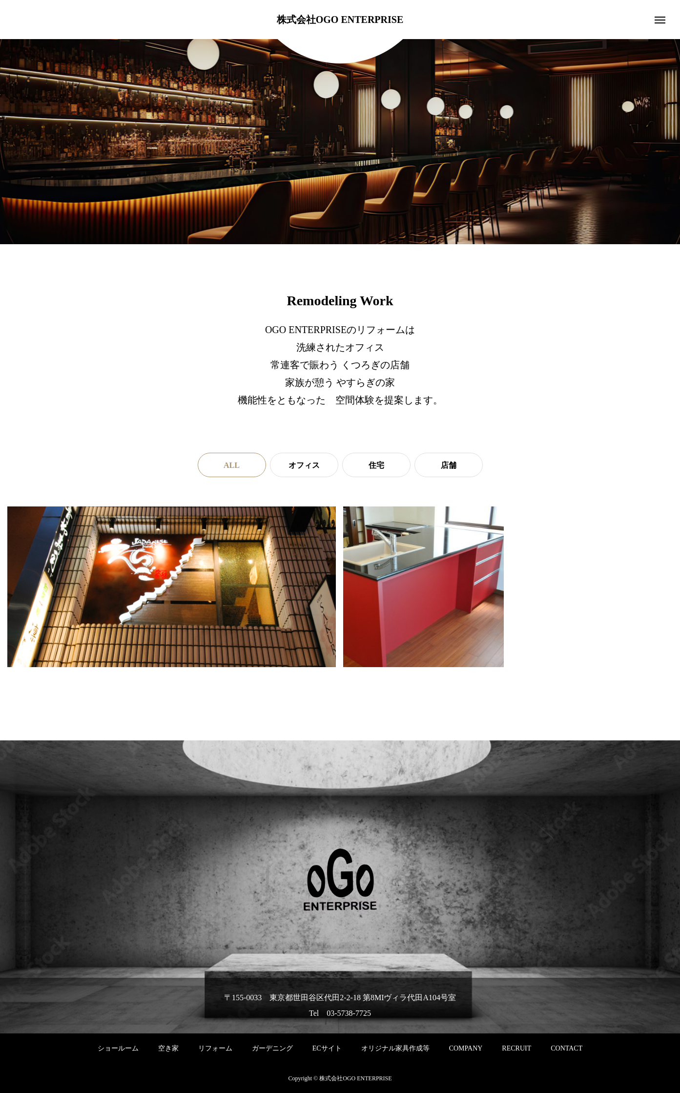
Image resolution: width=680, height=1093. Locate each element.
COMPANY (466, 1048)
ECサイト (327, 1048)
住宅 (376, 465)
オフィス (304, 465)
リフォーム (215, 1048)
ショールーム (118, 1048)
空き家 (168, 1048)
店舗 (448, 465)
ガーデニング (272, 1048)
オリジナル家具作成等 (395, 1048)
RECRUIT (516, 1048)
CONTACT (566, 1048)
